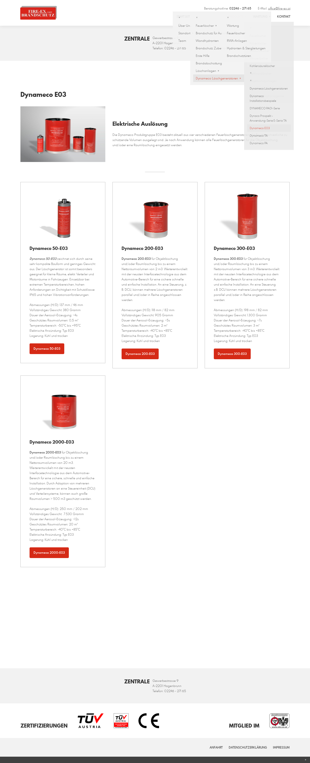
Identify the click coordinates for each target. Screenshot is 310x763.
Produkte (236, 16)
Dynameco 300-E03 (232, 354)
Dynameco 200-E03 (140, 354)
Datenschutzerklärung (248, 747)
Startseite (184, 16)
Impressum (281, 747)
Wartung (260, 16)
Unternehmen (208, 16)
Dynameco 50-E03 (47, 349)
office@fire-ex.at (279, 8)
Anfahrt (216, 747)
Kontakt (283, 16)
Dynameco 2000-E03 (49, 552)
